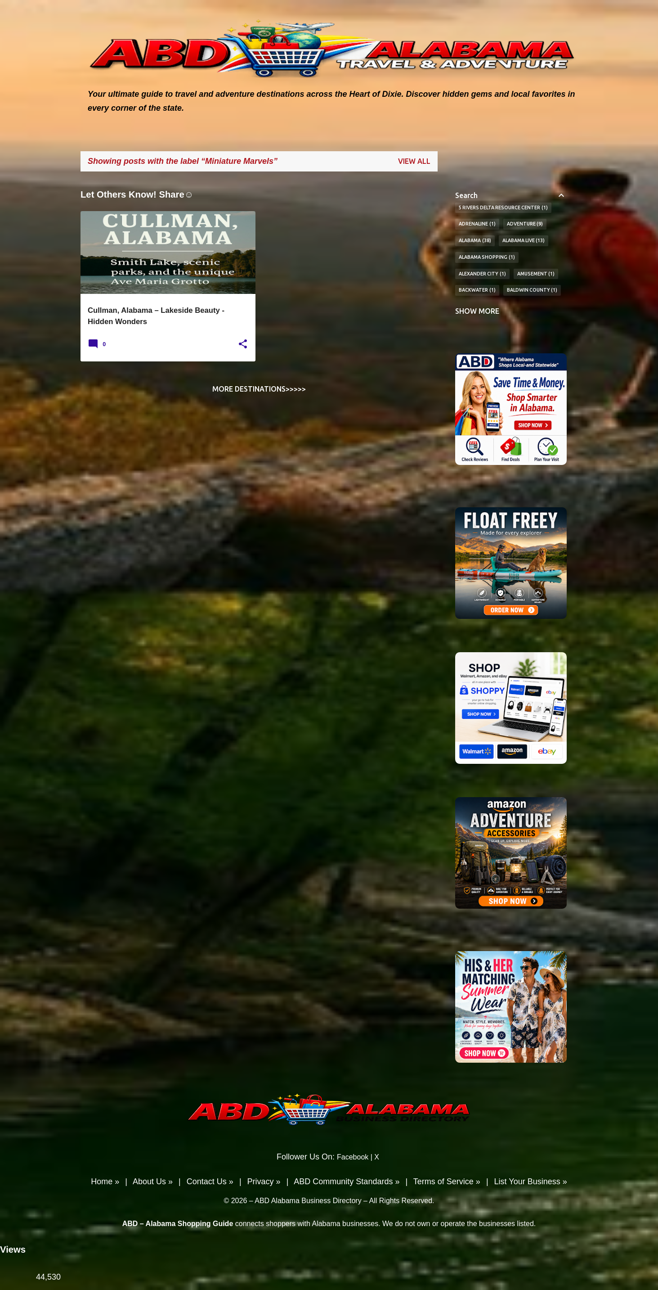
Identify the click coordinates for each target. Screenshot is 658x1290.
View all (414, 161)
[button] (242, 344)
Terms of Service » (446, 1181)
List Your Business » (530, 1181)
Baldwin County (532, 290)
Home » (105, 1181)
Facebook (352, 1157)
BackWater (477, 290)
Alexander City (482, 274)
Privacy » (264, 1181)
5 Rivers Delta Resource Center (503, 208)
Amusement (536, 274)
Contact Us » (210, 1181)
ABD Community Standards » (346, 1181)
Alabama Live (523, 240)
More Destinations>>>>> (259, 389)
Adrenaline (477, 224)
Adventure (525, 224)
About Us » (153, 1181)
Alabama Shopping (487, 257)
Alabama (475, 240)
